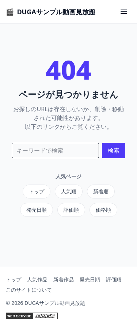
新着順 (101, 191)
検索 (113, 150)
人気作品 (37, 279)
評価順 (71, 209)
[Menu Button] (124, 11)
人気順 (68, 191)
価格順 (103, 209)
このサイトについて (29, 289)
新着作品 (63, 279)
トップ (36, 191)
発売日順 (36, 209)
